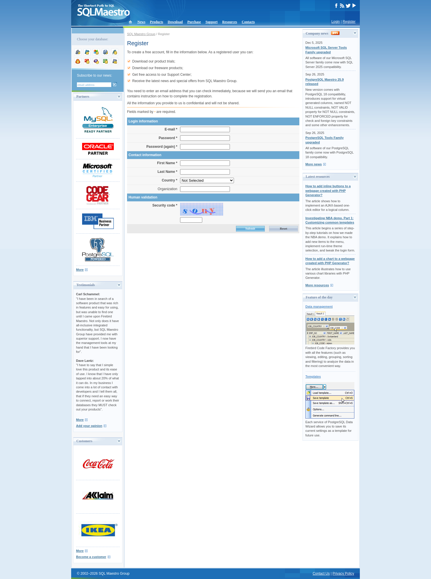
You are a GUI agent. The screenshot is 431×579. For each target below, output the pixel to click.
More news (313, 164)
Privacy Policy (343, 574)
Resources (229, 22)
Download (175, 22)
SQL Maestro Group (141, 34)
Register (349, 22)
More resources (317, 285)
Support (211, 22)
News (141, 22)
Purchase (194, 22)
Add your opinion (89, 425)
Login (335, 22)
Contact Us (321, 574)
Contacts (248, 22)
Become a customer (91, 557)
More (80, 269)
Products (156, 22)
